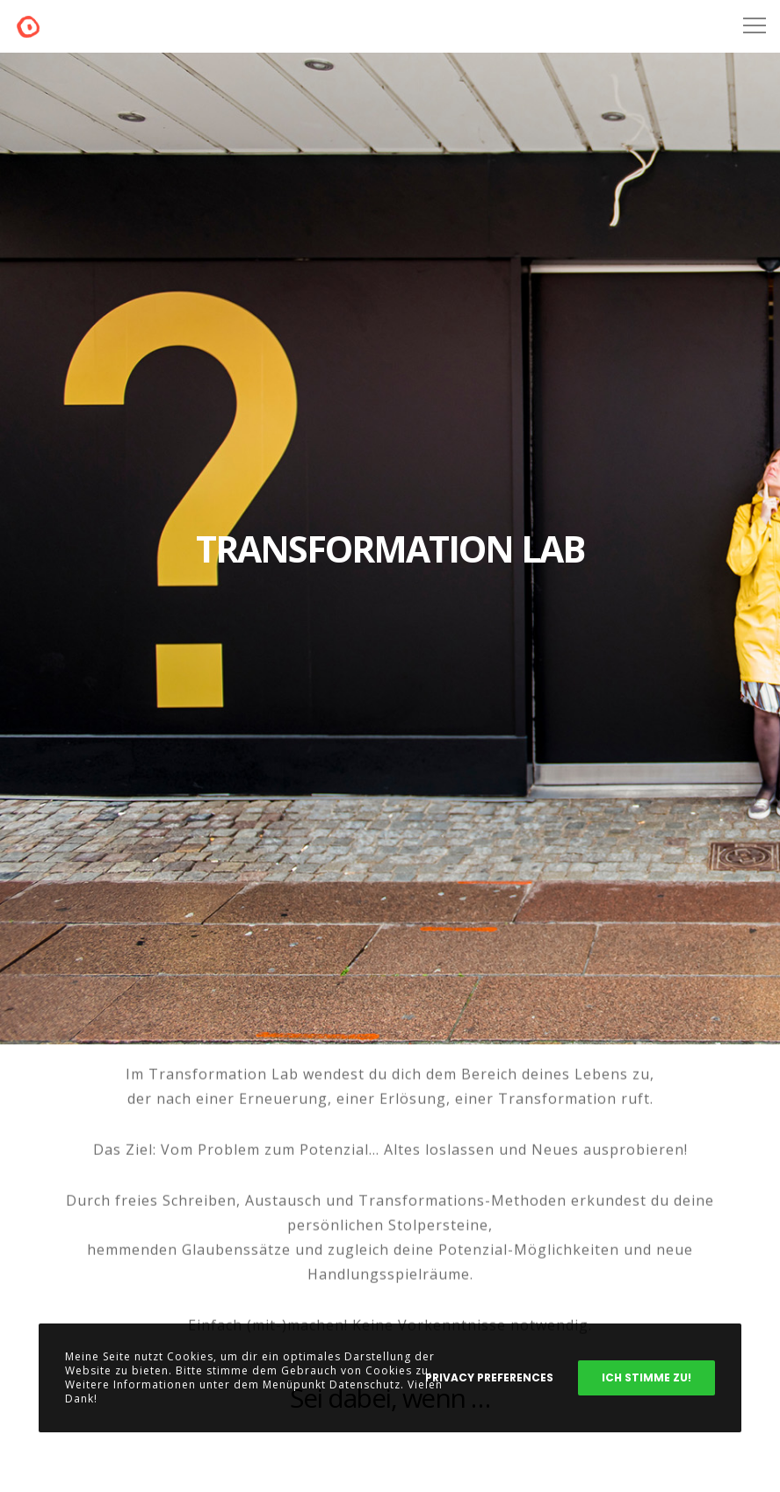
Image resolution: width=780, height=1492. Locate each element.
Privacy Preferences (489, 1377)
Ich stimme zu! (646, 1377)
